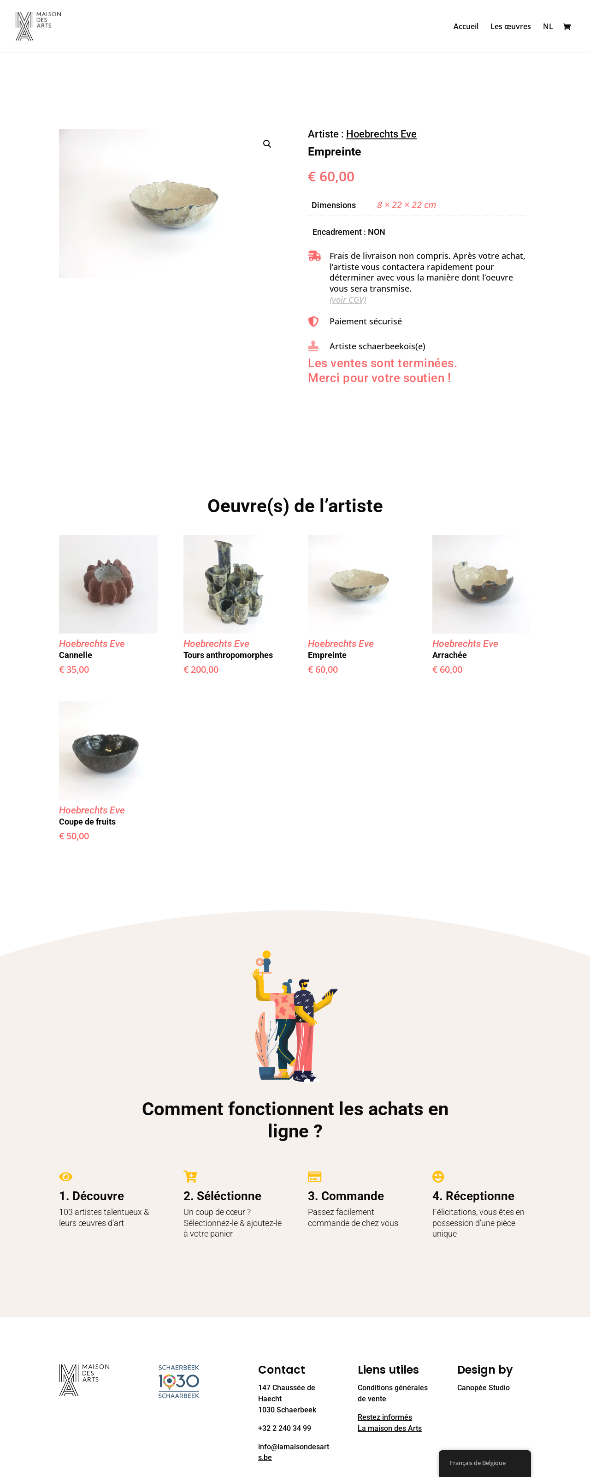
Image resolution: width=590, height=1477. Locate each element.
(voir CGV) (348, 299)
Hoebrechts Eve (381, 134)
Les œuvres (510, 27)
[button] (267, 144)
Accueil (466, 27)
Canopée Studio (483, 1387)
